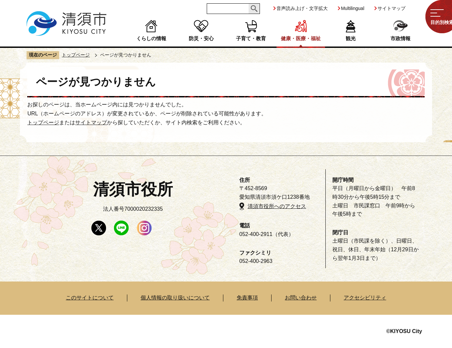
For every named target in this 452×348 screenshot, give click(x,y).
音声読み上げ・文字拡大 (302, 8)
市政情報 (400, 38)
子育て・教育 (251, 38)
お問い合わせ (301, 297)
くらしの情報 (151, 38)
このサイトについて (90, 297)
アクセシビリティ (365, 297)
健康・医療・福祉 (301, 38)
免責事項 (247, 297)
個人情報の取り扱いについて (175, 297)
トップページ (76, 55)
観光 (351, 38)
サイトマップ (391, 8)
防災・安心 (201, 38)
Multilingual (352, 8)
